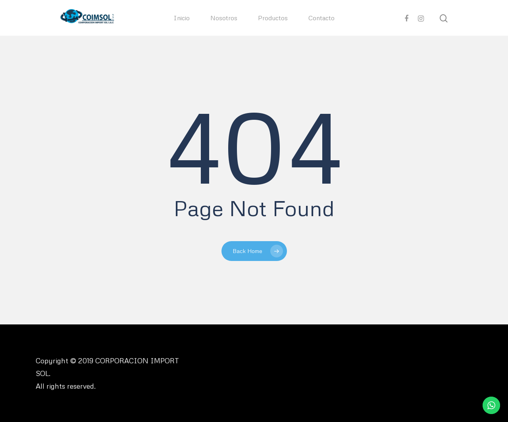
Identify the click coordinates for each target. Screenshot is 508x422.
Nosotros (223, 18)
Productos (273, 18)
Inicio (181, 18)
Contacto (321, 18)
